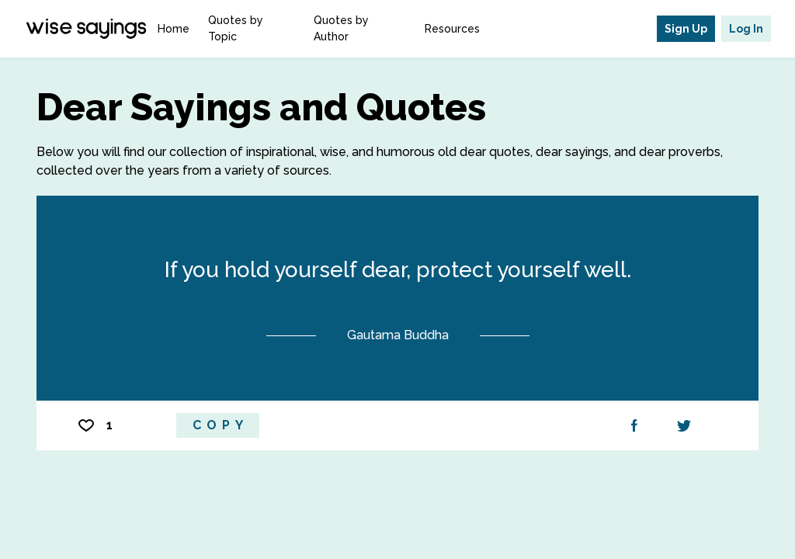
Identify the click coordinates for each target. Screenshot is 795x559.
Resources (452, 29)
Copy (220, 425)
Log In (746, 29)
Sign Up (686, 29)
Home (173, 29)
